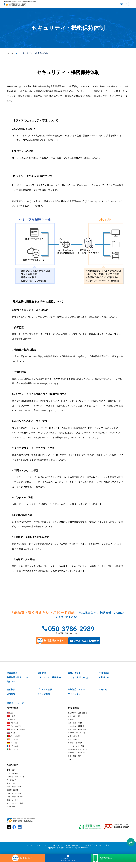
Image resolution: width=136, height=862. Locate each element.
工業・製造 (11, 770)
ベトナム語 (12, 722)
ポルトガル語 (13, 736)
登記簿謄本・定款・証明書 (77, 712)
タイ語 (11, 732)
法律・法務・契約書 (75, 722)
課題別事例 (12, 673)
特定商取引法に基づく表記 (98, 845)
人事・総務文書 (73, 736)
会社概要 (11, 689)
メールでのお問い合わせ (86, 640)
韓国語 (11, 719)
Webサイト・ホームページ (77, 752)
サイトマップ (74, 693)
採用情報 (11, 693)
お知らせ (103, 689)
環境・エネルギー (13, 800)
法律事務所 (11, 806)
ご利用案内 (104, 673)
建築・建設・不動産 (14, 786)
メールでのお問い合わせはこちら (68, 859)
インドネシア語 (14, 726)
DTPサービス (73, 759)
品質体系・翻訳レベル (17, 677)
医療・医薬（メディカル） (77, 729)
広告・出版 (11, 783)
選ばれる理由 (74, 673)
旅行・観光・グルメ (14, 793)
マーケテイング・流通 (15, 803)
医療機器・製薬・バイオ (15, 776)
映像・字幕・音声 (74, 756)
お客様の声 (104, 677)
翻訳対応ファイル (76, 689)
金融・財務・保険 (74, 716)
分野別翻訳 (12, 765)
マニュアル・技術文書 (76, 726)
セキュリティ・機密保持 (49, 677)
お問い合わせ (43, 693)
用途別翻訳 (73, 708)
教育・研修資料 (73, 739)
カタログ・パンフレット (77, 732)
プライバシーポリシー (36, 845)
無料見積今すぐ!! (51, 641)
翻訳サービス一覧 (15, 703)
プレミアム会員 (44, 689)
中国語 (11, 716)
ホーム (10, 53)
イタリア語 (12, 749)
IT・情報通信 (11, 780)
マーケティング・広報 (76, 746)
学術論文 (71, 719)
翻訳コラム (12, 681)
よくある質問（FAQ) (78, 677)
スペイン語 (12, 739)
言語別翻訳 (12, 708)
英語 (10, 712)
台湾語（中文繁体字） (16, 729)
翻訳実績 (41, 673)
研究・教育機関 (12, 773)
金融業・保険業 (12, 790)
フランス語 (12, 746)
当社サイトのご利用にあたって (66, 845)
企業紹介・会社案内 (75, 742)
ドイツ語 (12, 742)
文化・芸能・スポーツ (15, 796)
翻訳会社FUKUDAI (64, 847)
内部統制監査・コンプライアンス (80, 749)
